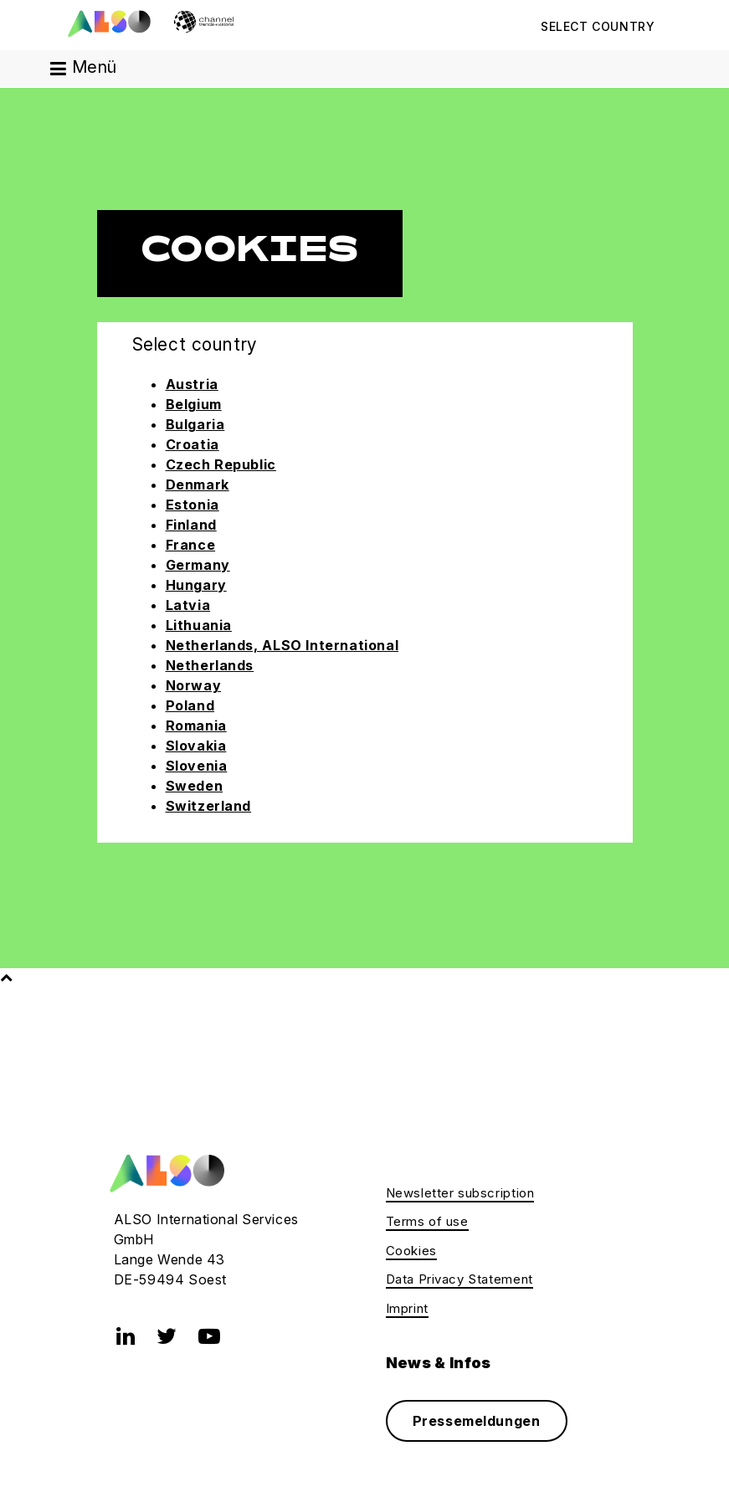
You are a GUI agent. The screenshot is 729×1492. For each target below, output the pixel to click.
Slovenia (197, 765)
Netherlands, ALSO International (282, 645)
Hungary (196, 585)
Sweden (194, 785)
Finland (191, 524)
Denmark (197, 484)
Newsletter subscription (460, 1193)
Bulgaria (195, 424)
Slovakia (196, 745)
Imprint (407, 1308)
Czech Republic (221, 464)
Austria (192, 384)
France (191, 544)
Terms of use (427, 1221)
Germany (198, 564)
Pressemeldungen (477, 1421)
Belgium (194, 404)
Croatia (192, 444)
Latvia (188, 605)
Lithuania (199, 625)
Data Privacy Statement (459, 1279)
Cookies (411, 1251)
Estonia (192, 504)
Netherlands (210, 665)
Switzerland (209, 805)
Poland (190, 705)
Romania (196, 725)
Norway (194, 685)
